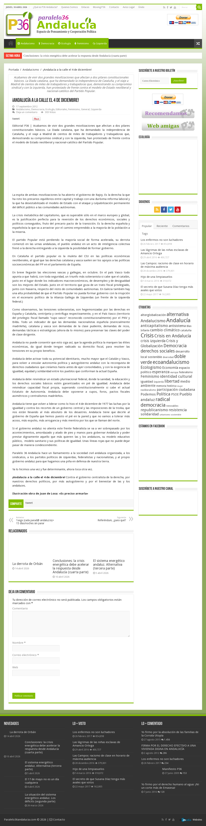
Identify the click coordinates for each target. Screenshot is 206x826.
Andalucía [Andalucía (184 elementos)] (178, 320)
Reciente (162, 226)
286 (165, 753)
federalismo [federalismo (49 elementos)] (186, 372)
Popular (147, 226)
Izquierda (100, 43)
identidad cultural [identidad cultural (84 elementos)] (176, 376)
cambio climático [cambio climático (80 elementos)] (165, 330)
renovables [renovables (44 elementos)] (172, 405)
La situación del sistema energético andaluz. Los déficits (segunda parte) (40, 798)
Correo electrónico (25, 655)
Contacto (114, 7)
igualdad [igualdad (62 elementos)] (147, 381)
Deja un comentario (27, 112)
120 (162, 792)
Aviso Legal (129, 7)
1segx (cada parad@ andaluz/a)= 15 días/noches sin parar (35, 520)
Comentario (20, 608)
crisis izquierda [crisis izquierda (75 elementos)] (153, 341)
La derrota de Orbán (27, 564)
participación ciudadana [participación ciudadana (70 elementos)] (176, 390)
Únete (141, 7)
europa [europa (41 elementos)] (174, 372)
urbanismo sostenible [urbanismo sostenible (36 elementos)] (170, 414)
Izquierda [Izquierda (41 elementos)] (159, 382)
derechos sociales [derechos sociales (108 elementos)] (158, 351)
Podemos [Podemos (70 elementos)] (148, 394)
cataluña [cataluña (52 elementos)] (185, 330)
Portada (11, 43)
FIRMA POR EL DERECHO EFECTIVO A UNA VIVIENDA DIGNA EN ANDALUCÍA (168, 747)
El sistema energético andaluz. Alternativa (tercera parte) (109, 564)
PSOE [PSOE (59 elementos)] (175, 394)
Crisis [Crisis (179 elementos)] (147, 335)
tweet (16, 118)
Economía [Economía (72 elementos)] (170, 368)
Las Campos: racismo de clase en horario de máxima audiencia (167, 265)
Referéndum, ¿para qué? (106, 519)
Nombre (19, 642)
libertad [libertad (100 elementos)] (171, 381)
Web (15, 667)
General (85, 109)
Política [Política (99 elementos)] (163, 394)
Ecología (64, 43)
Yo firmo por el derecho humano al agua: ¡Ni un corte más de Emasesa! (170, 786)
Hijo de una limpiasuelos (156, 276)
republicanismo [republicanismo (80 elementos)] (154, 410)
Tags (145, 233)
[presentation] (41, 685)
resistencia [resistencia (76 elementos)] (178, 410)
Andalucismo (26, 43)
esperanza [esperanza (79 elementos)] (161, 372)
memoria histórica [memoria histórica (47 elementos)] (166, 385)
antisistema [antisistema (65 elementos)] (177, 326)
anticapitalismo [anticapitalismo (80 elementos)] (154, 326)
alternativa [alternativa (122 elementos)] (178, 314)
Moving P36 (99, 7)
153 (185, 773)
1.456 (167, 739)
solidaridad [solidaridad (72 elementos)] (150, 414)
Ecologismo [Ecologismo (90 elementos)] (151, 367)
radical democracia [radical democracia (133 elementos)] (155, 402)
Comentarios (180, 226)
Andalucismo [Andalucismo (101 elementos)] (153, 320)
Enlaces (85, 7)
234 (166, 763)
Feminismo (81, 43)
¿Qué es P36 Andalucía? (45, 7)
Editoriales (61, 109)
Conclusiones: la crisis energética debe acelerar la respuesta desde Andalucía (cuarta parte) (75, 55)
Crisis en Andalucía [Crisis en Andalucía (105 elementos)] (172, 336)
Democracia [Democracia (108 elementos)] (175, 345)
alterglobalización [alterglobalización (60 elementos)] (153, 315)
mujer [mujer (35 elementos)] (180, 386)
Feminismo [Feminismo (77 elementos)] (150, 376)
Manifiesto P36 (172, 769)
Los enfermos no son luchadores (162, 240)
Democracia (46, 43)
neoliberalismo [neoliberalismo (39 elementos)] (148, 390)
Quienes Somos (69, 7)
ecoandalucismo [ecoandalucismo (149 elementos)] (171, 362)
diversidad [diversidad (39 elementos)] (168, 357)
